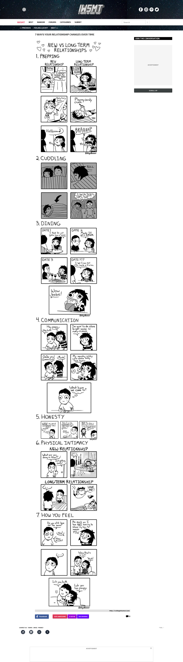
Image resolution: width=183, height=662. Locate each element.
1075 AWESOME (60, 616)
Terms (30, 627)
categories (65, 22)
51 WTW (72, 616)
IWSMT (21, 22)
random (41, 22)
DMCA (35, 627)
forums (52, 22)
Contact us (23, 627)
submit (78, 22)
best (31, 22)
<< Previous (25, 28)
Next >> (54, 28)
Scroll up (153, 90)
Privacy (40, 627)
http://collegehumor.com (119, 610)
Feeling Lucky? (41, 28)
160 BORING (83, 616)
